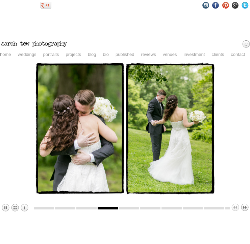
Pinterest (225, 5)
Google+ (235, 5)
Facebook (215, 5)
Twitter (245, 5)
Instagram (205, 5)
